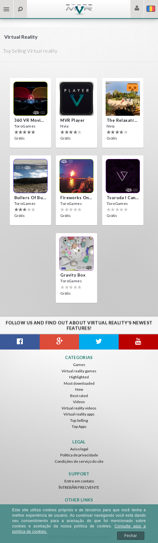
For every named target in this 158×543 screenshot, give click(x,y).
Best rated (79, 395)
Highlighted (79, 377)
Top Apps (79, 426)
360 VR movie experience (30, 120)
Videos (79, 401)
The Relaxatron (123, 120)
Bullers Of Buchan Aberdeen (30, 197)
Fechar (130, 535)
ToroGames (25, 126)
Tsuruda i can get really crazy (123, 197)
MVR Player (72, 120)
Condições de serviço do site (79, 461)
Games (79, 364)
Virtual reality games (79, 371)
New (79, 389)
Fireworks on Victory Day (76, 197)
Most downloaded (79, 383)
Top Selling (79, 420)
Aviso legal (79, 449)
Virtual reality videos (79, 408)
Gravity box (72, 275)
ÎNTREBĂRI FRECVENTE (79, 487)
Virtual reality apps (79, 414)
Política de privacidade (79, 455)
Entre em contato (79, 481)
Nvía (64, 126)
